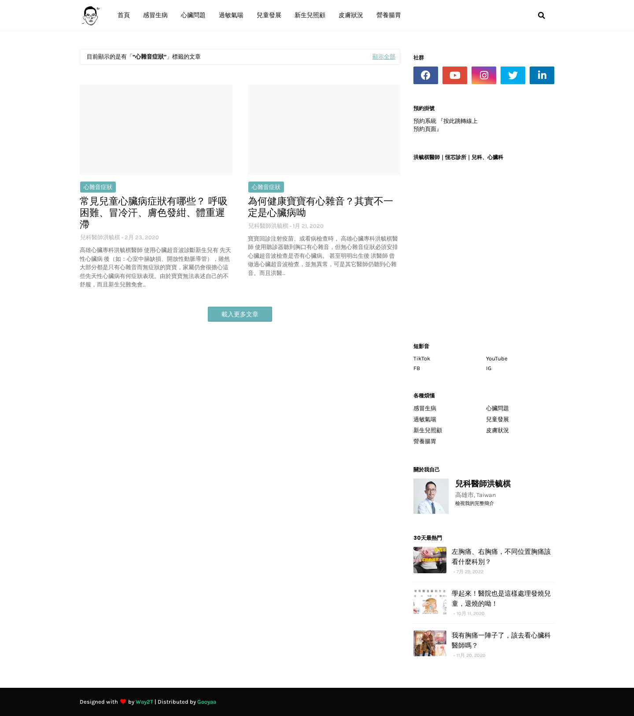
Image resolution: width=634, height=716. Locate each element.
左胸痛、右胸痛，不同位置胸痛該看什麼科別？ (501, 556)
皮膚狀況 (497, 430)
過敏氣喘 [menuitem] (231, 15)
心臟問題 (497, 408)
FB (416, 368)
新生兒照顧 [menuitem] (310, 15)
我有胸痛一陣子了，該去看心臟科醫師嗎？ (501, 640)
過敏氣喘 (424, 419)
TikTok (421, 358)
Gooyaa (206, 701)
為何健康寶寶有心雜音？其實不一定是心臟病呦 (320, 207)
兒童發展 (497, 419)
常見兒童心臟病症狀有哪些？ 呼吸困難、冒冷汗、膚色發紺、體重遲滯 (154, 213)
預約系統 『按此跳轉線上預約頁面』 (445, 125)
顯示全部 (383, 56)
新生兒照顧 (427, 430)
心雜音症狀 (98, 187)
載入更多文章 (239, 314)
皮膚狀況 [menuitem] (351, 15)
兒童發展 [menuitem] (269, 15)
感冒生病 (424, 408)
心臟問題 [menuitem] (193, 15)
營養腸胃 (424, 441)
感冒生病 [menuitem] (155, 15)
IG (488, 368)
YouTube (497, 358)
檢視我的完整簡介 (474, 503)
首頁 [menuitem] (124, 15)
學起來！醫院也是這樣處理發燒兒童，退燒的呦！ (501, 598)
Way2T (144, 701)
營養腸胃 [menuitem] (388, 15)
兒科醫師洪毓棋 (100, 237)
